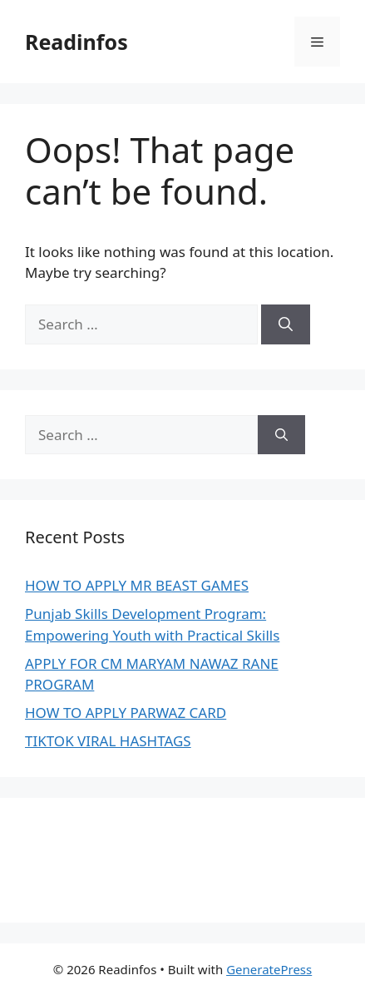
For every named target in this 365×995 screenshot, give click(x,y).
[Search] (285, 324)
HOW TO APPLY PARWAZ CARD (125, 712)
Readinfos (76, 41)
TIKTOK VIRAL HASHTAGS (108, 740)
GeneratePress (269, 969)
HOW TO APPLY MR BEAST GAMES (137, 585)
